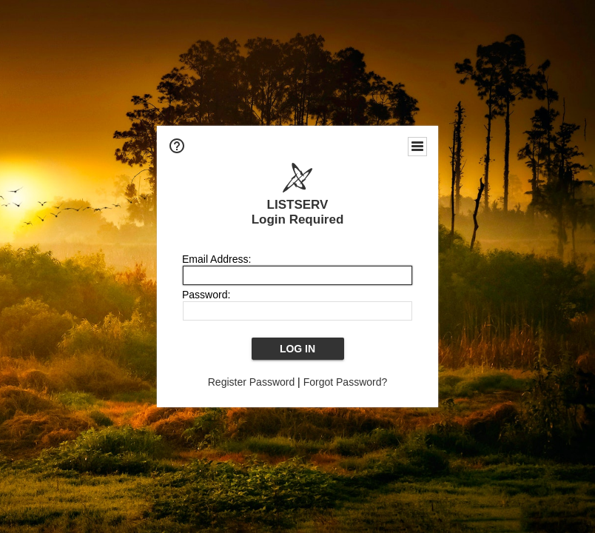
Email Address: (216, 259)
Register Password (251, 382)
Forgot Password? (345, 382)
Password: (206, 295)
